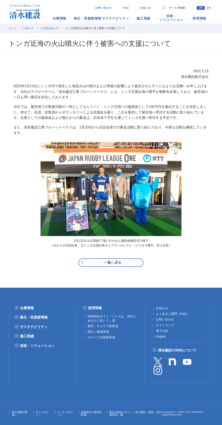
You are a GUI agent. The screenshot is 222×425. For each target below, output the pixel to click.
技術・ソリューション (37, 346)
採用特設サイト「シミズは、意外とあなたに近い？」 (112, 318)
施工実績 (27, 336)
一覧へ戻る (112, 262)
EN (209, 8)
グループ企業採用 (100, 337)
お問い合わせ (103, 8)
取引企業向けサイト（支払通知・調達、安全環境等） (135, 413)
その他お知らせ (49, 28)
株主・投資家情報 (34, 317)
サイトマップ (165, 325)
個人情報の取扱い (20, 413)
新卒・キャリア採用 (101, 326)
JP (201, 8)
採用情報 (95, 308)
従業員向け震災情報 (91, 413)
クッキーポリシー (65, 413)
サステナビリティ (34, 327)
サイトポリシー (42, 413)
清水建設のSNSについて (177, 350)
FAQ (126, 8)
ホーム (12, 28)
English (161, 336)
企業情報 (27, 308)
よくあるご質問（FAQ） (172, 313)
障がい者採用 (97, 331)
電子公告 (162, 331)
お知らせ (145, 8)
